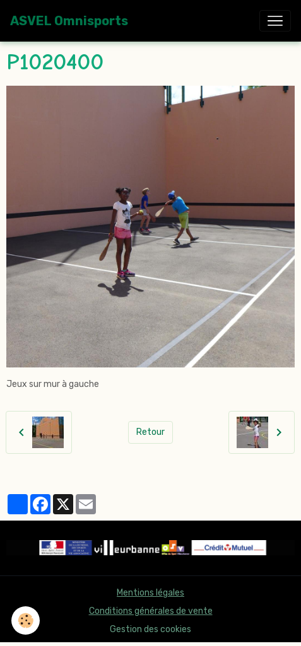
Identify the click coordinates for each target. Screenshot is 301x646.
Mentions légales (150, 592)
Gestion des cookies (150, 629)
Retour (150, 432)
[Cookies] (25, 620)
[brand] (69, 20)
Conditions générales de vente (151, 611)
